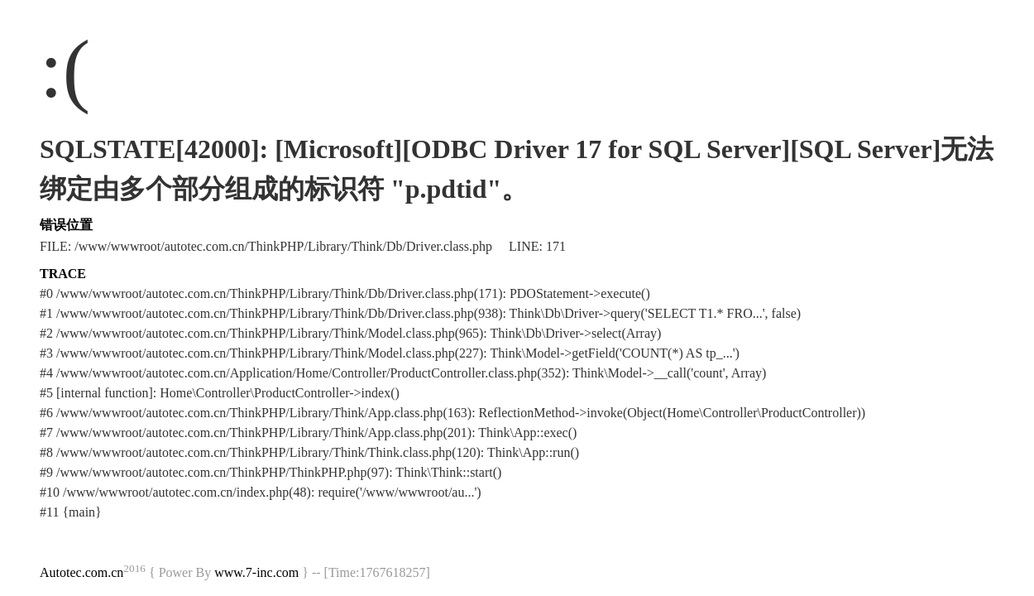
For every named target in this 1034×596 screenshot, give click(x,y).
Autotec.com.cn (81, 572)
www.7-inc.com (256, 572)
